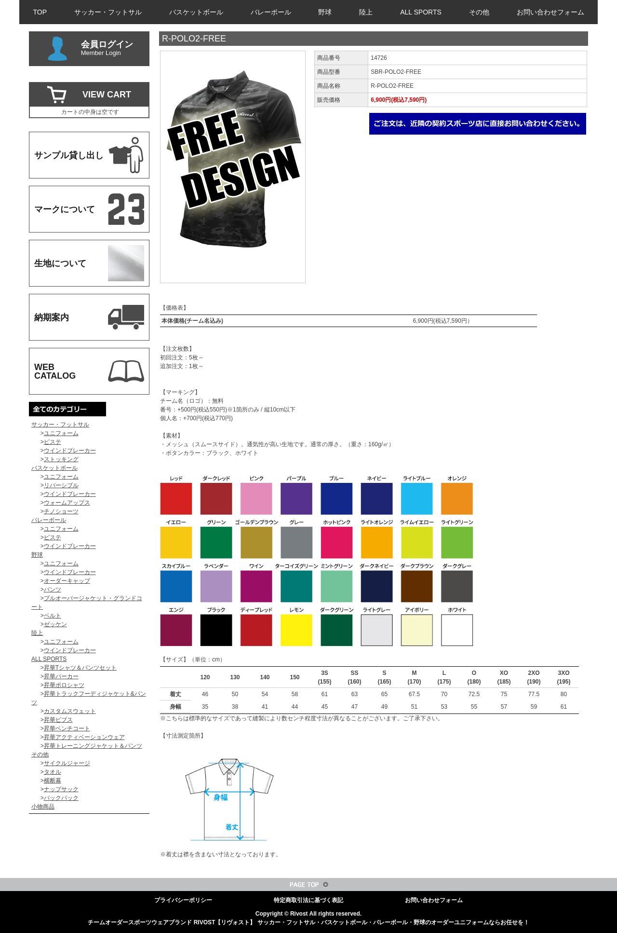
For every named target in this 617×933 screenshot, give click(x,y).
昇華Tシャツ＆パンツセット (80, 667)
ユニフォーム (61, 433)
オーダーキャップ (67, 580)
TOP (40, 12)
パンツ (52, 589)
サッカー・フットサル (108, 12)
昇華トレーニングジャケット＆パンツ (93, 745)
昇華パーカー (61, 676)
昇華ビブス (58, 719)
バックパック (61, 798)
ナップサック (61, 789)
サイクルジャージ (67, 763)
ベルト (52, 615)
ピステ (52, 442)
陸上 (366, 12)
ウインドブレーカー (70, 450)
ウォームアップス (67, 502)
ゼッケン (55, 624)
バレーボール (271, 12)
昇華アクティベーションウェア (84, 737)
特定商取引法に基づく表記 (308, 900)
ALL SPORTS (421, 12)
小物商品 (42, 806)
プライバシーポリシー (183, 900)
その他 (479, 12)
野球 (325, 12)
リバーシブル (61, 485)
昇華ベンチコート (67, 728)
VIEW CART (89, 94)
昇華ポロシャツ (64, 685)
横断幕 (52, 780)
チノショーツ (61, 511)
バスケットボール (196, 12)
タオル (52, 771)
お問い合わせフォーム (550, 12)
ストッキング (61, 459)
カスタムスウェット (70, 711)
